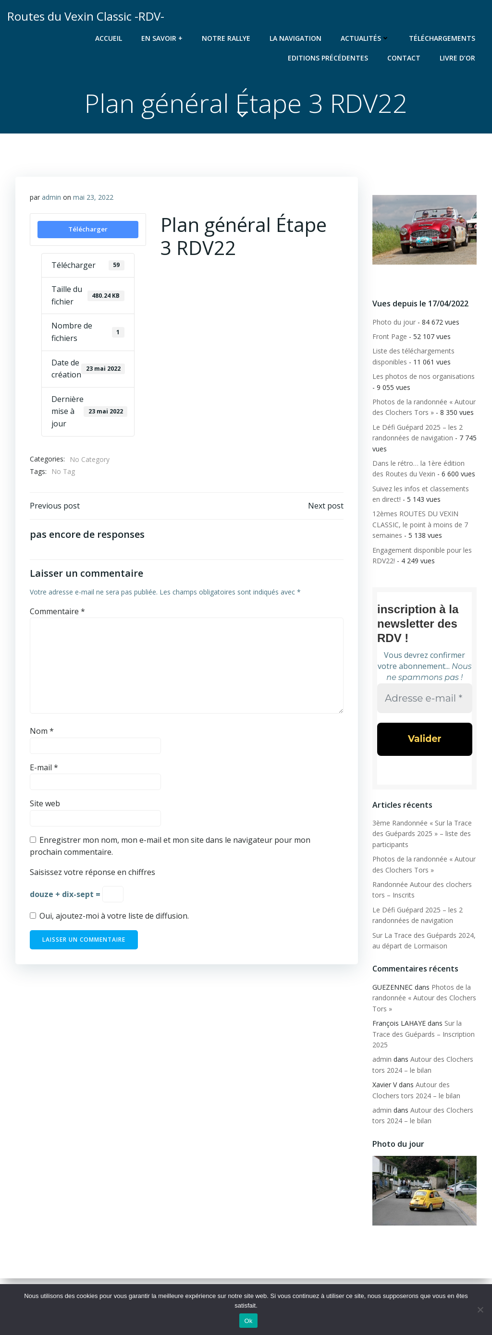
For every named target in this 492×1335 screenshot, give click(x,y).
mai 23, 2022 (93, 197)
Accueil (108, 38)
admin (51, 197)
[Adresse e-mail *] (424, 698)
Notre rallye (226, 38)
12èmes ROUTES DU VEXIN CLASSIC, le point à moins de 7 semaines (420, 524)
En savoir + (162, 38)
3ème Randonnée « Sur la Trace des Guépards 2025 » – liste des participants (422, 833)
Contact (403, 57)
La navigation (295, 38)
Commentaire (57, 611)
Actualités (365, 38)
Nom (42, 731)
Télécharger (88, 229)
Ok (248, 1320)
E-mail (44, 767)
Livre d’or (457, 57)
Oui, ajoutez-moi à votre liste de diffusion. (109, 915)
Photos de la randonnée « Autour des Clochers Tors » (424, 998)
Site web (45, 803)
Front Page (389, 336)
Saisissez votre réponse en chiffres (92, 872)
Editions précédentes (328, 57)
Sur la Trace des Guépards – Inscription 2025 (423, 1034)
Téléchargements (442, 38)
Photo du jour (394, 322)
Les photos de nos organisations (423, 376)
